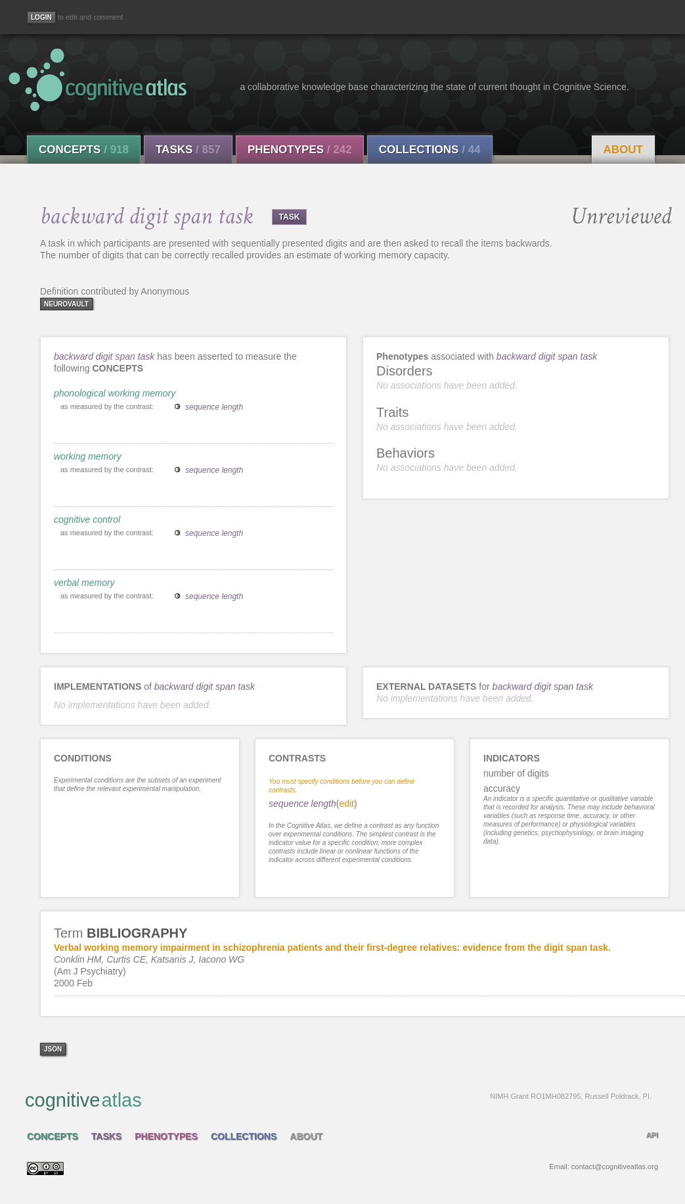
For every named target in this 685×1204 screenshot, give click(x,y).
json (53, 1049)
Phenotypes (300, 149)
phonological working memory (114, 393)
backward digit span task (104, 356)
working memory (88, 456)
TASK (289, 217)
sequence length (214, 407)
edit (346, 803)
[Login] (41, 17)
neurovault (66, 304)
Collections (430, 149)
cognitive (338, 1099)
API (652, 1135)
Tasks (188, 149)
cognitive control (87, 519)
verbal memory (84, 582)
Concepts (84, 149)
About (623, 149)
